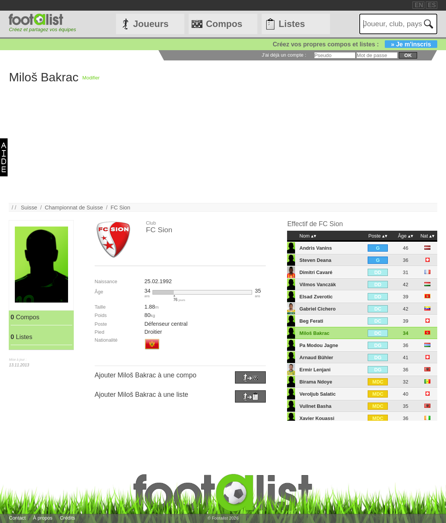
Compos (224, 24)
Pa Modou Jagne (318, 345)
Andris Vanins (315, 248)
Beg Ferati (311, 321)
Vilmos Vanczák (317, 284)
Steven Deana (315, 260)
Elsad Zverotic (315, 297)
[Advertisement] (223, 150)
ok (407, 55)
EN (418, 5)
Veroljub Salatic (317, 394)
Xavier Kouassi (316, 418)
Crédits (67, 518)
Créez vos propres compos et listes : (355, 44)
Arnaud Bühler (316, 357)
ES (432, 5)
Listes (292, 24)
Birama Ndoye (315, 382)
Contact (17, 518)
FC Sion (120, 207)
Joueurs (150, 24)
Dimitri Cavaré (315, 272)
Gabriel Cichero (317, 309)
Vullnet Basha (315, 406)
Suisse (29, 207)
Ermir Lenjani (314, 369)
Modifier (91, 78)
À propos (42, 518)
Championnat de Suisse (74, 207)
